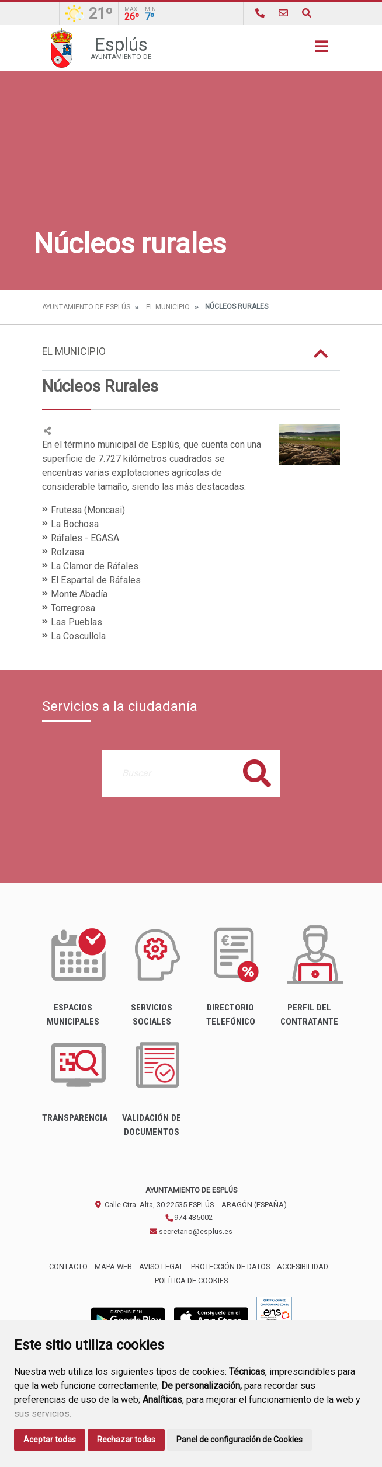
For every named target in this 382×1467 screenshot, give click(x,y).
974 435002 (189, 1217)
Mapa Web (113, 1266)
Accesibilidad (302, 1266)
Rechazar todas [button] (126, 1439)
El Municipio (168, 307)
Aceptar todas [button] (49, 1439)
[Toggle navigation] (321, 50)
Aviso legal (161, 1266)
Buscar (257, 773)
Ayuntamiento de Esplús (86, 307)
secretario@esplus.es (191, 1231)
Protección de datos (230, 1266)
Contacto (68, 1266)
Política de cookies (191, 1280)
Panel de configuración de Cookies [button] (239, 1439)
